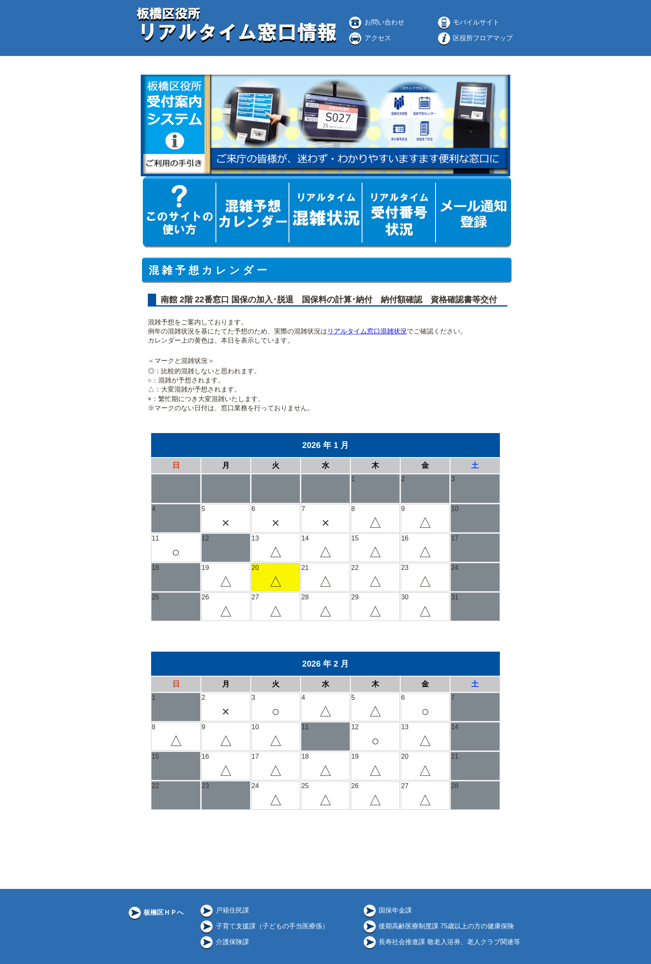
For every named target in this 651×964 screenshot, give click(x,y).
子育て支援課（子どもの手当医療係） (263, 926)
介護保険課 (224, 941)
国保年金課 (387, 910)
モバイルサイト (467, 22)
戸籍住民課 (224, 910)
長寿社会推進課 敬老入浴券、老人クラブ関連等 (441, 941)
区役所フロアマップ (474, 37)
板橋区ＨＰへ (155, 912)
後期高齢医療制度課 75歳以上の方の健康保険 (438, 926)
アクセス (369, 37)
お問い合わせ (376, 22)
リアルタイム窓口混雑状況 (367, 331)
